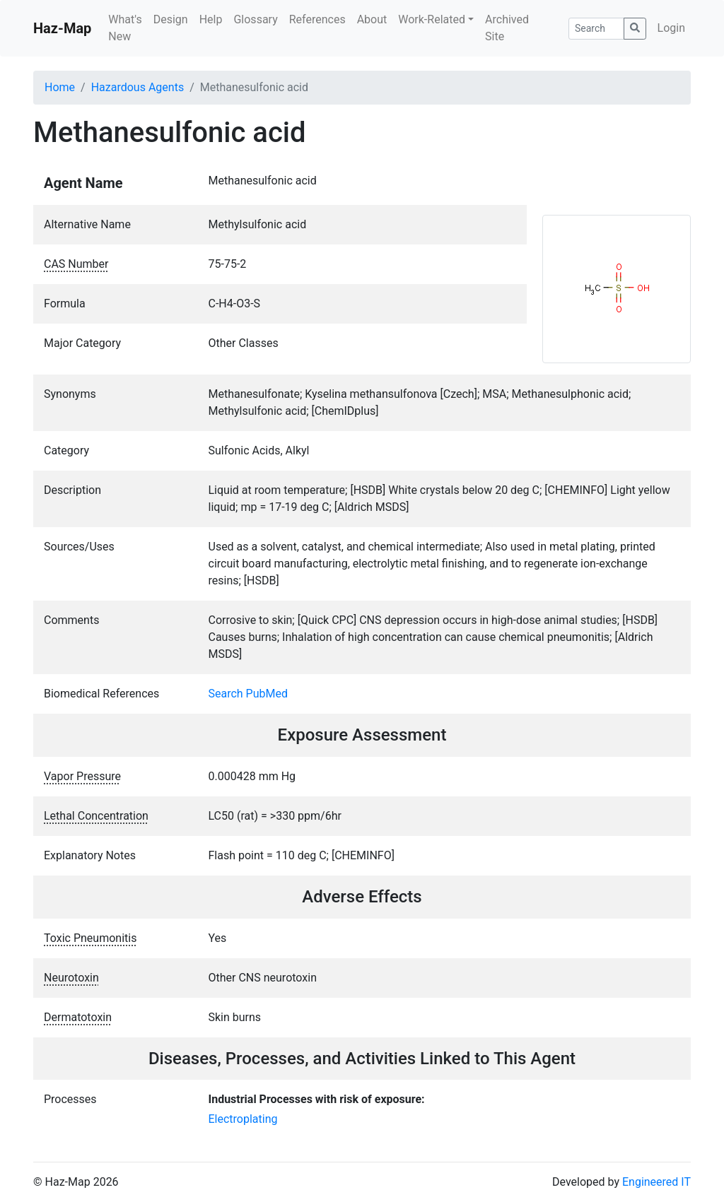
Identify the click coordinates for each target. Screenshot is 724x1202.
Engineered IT (656, 1182)
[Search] (596, 29)
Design (170, 19)
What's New (124, 28)
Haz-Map (62, 28)
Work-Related (431, 19)
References (317, 19)
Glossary (255, 19)
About (372, 19)
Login (671, 28)
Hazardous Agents (137, 87)
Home (60, 87)
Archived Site (507, 28)
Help (211, 19)
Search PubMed (248, 693)
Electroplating (243, 1119)
